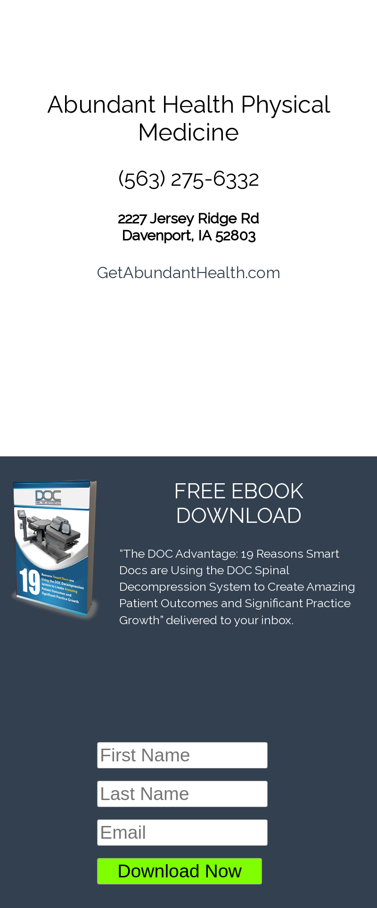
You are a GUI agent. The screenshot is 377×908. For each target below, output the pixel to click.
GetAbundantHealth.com (188, 272)
